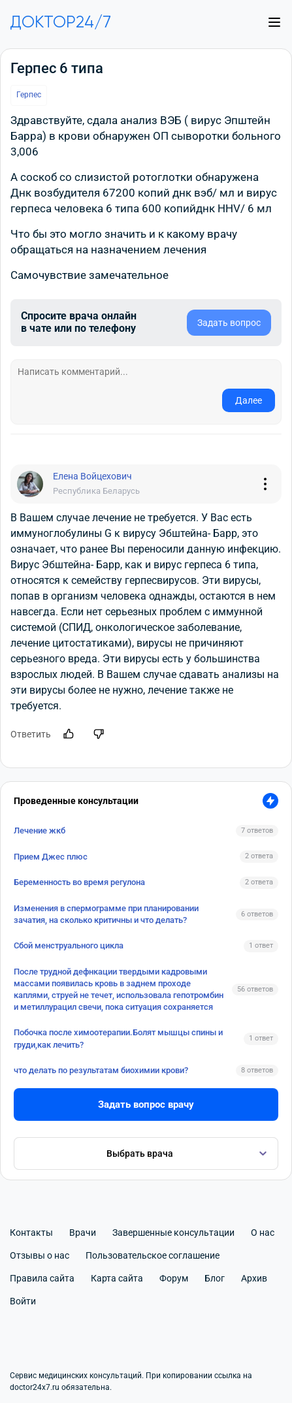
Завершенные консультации (173, 1232)
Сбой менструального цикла (68, 945)
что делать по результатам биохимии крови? (101, 1070)
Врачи (82, 1232)
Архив (254, 1278)
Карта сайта (117, 1278)
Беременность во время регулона (79, 882)
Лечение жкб (39, 830)
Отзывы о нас (39, 1255)
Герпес (28, 94)
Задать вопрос (229, 322)
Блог (214, 1278)
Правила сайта (42, 1278)
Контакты (31, 1232)
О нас (262, 1232)
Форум (173, 1278)
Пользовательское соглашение (152, 1255)
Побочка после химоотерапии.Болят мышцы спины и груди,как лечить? (118, 1038)
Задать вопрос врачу (146, 1104)
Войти (23, 1301)
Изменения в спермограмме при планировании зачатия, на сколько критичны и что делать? (106, 914)
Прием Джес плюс (51, 857)
